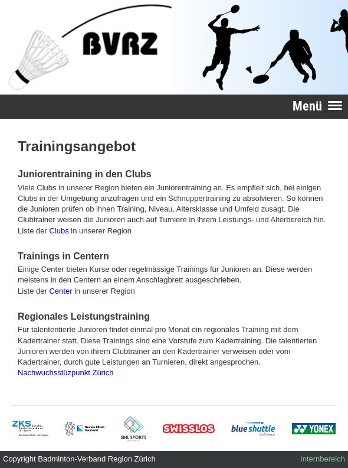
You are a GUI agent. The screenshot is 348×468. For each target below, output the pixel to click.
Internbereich (322, 458)
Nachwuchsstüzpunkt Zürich (66, 372)
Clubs (58, 230)
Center (60, 291)
